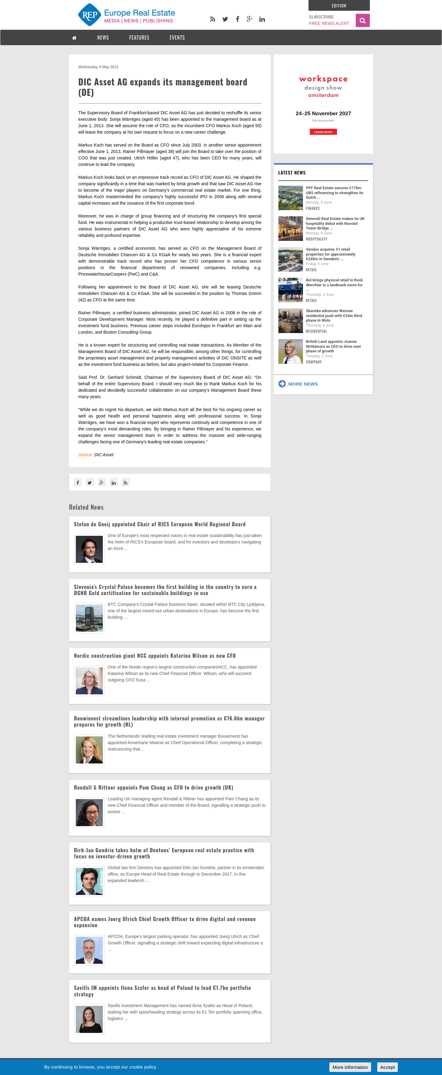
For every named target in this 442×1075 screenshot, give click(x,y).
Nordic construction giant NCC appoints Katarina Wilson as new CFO (155, 655)
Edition (339, 5)
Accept (387, 1067)
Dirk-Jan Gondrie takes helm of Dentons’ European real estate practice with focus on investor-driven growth (164, 853)
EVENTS (177, 37)
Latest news (292, 172)
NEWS (103, 37)
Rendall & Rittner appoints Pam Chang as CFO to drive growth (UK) (154, 787)
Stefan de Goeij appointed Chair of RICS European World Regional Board (160, 524)
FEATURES (139, 37)
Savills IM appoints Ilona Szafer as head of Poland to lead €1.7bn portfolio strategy (162, 991)
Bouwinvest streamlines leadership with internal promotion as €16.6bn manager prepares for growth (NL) (169, 721)
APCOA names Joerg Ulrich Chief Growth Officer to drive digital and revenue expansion (165, 922)
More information (350, 1067)
